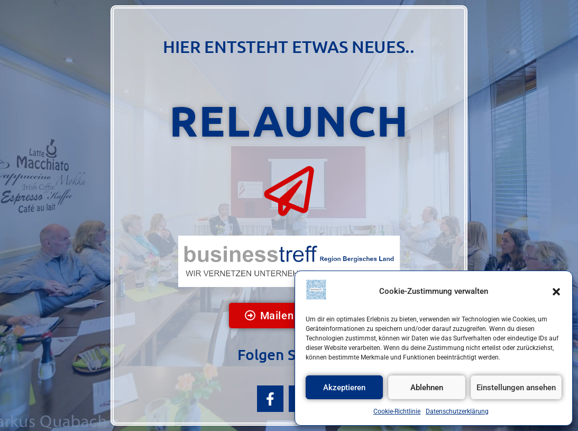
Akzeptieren (344, 387)
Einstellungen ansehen (516, 387)
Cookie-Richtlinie (396, 411)
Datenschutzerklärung (457, 411)
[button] (556, 291)
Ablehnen (426, 387)
